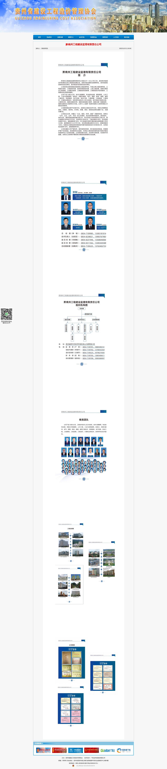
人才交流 (116, 37)
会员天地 (81, 37)
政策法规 (60, 37)
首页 (39, 37)
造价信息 (126, 37)
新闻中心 (70, 37)
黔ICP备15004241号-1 (91, 763)
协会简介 (49, 37)
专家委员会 (93, 37)
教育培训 (105, 37)
